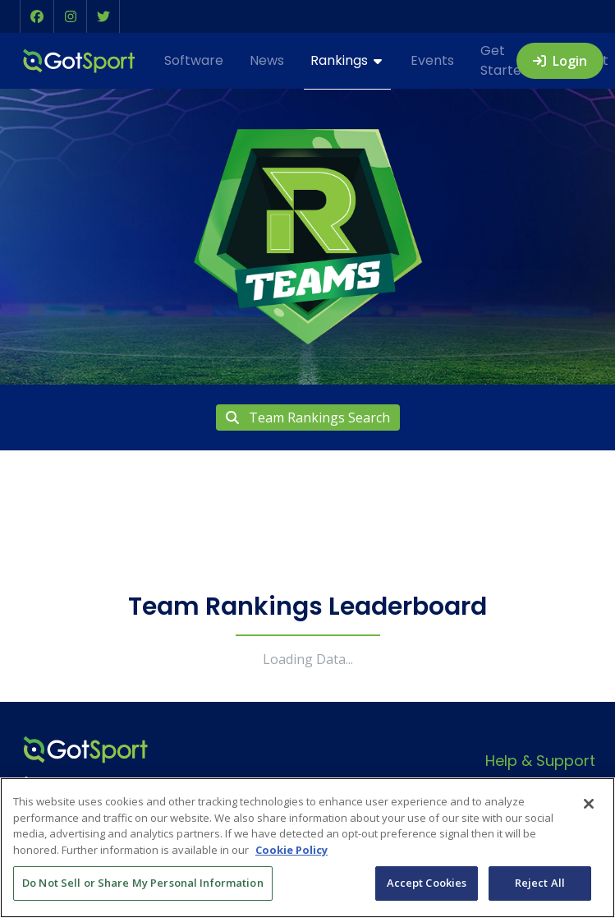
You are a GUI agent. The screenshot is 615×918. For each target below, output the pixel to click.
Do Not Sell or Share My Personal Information (143, 882)
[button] (37, 16)
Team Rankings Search (308, 417)
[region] (307, 847)
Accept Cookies (427, 882)
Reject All (540, 882)
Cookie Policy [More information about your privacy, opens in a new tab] (291, 849)
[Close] (589, 804)
